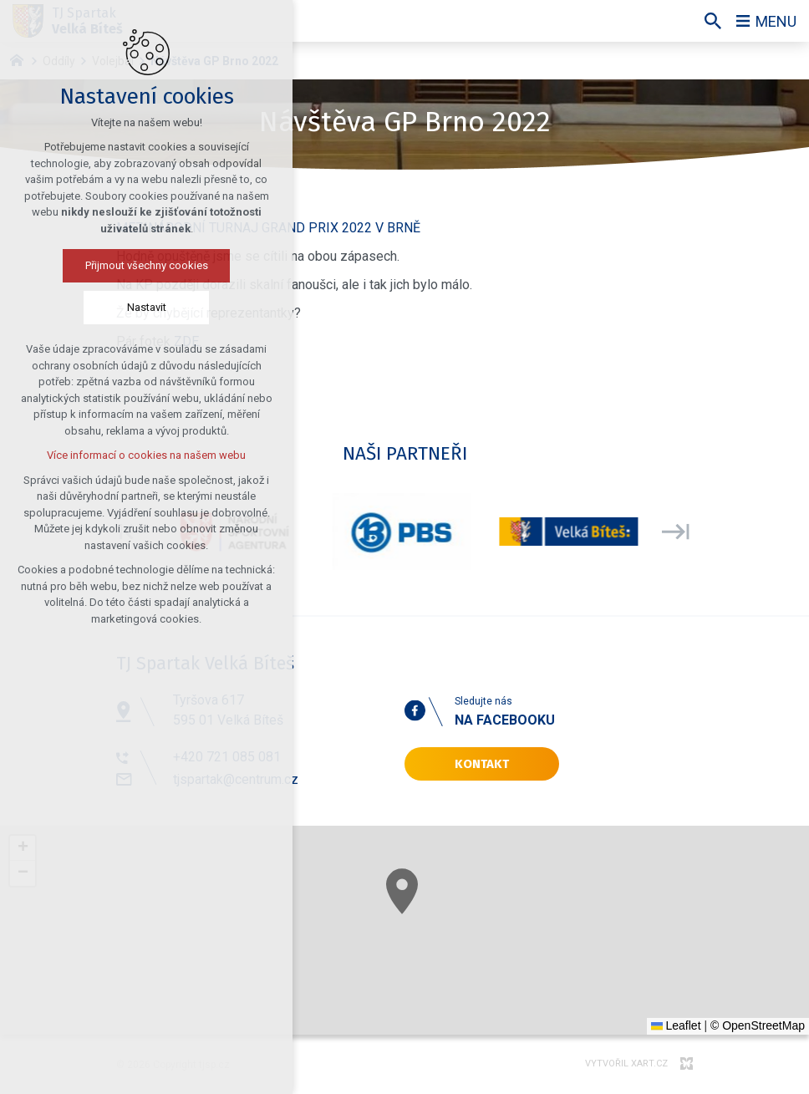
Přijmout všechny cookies (146, 265)
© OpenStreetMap (757, 1025)
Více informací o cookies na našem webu (146, 455)
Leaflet (676, 1025)
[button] (402, 891)
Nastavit (146, 307)
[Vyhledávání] (713, 21)
